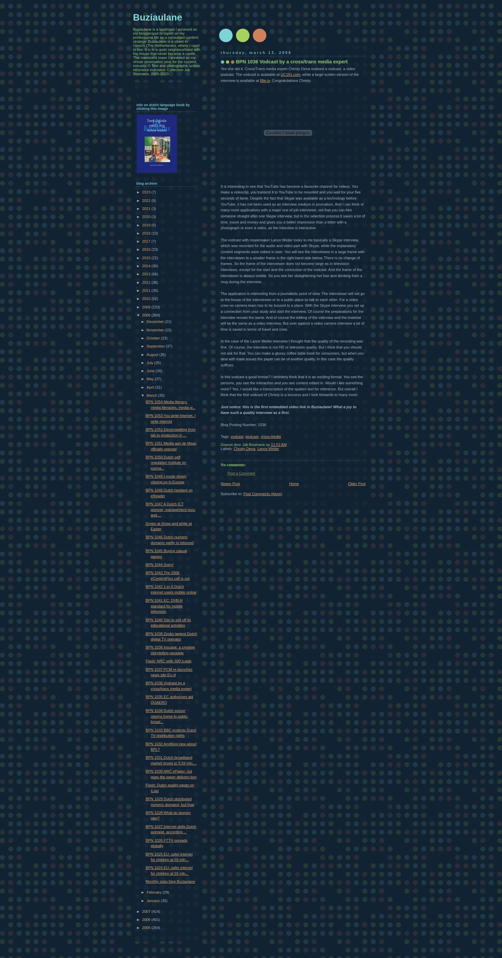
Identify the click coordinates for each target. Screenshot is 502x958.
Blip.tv (265, 81)
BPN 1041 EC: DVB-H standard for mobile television (164, 605)
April (151, 387)
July (150, 363)
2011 (147, 291)
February (155, 892)
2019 (147, 225)
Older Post (356, 484)
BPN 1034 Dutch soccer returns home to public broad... (166, 716)
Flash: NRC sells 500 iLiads (168, 661)
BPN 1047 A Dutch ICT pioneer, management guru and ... (170, 509)
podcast (252, 437)
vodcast (237, 437)
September (156, 346)
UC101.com (290, 74)
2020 (147, 217)
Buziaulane (157, 17)
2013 (147, 274)
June (151, 371)
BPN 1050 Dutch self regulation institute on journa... (166, 462)
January (154, 901)
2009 (147, 307)
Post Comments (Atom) (262, 494)
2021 (147, 209)
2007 (147, 911)
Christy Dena (244, 449)
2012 (147, 282)
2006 (147, 920)
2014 (147, 266)
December (156, 322)
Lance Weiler (268, 449)
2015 (147, 258)
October (154, 338)
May (151, 379)
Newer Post (230, 484)
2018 (147, 233)
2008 (147, 315)
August (153, 355)
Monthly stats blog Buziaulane (170, 881)
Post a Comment (241, 473)
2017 (147, 241)
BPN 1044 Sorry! (160, 565)
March (152, 395)
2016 (147, 249)
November (156, 330)
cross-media (271, 437)
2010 (147, 299)
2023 (147, 192)
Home (294, 484)
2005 (147, 928)
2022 (147, 201)
